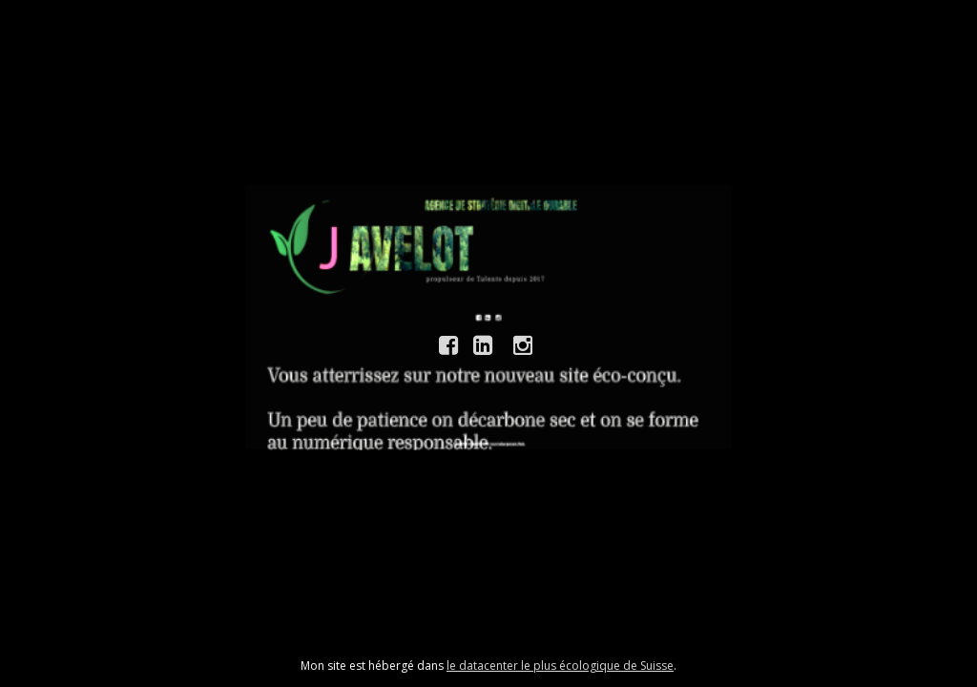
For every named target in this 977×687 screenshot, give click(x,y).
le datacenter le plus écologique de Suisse (560, 665)
